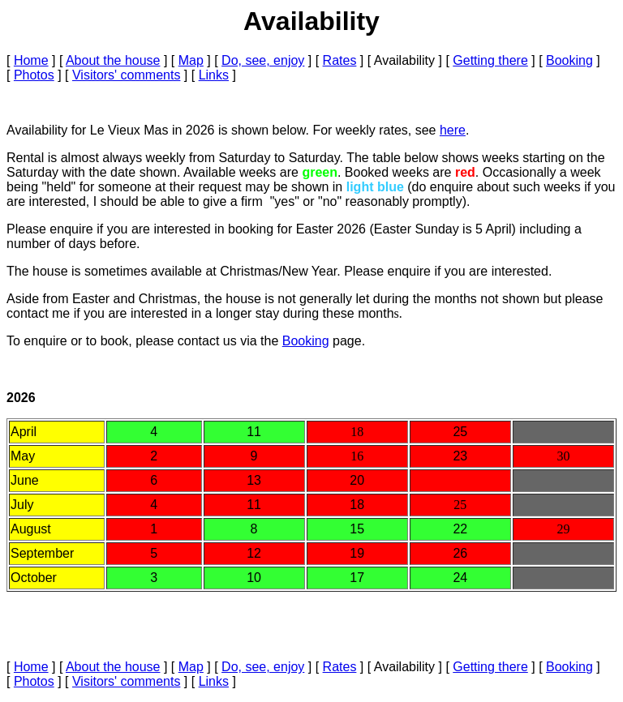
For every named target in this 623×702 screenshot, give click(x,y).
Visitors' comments (126, 75)
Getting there (490, 60)
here (453, 130)
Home (31, 60)
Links (214, 75)
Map (191, 60)
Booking (569, 60)
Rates (340, 60)
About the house (113, 60)
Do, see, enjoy (262, 60)
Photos (34, 75)
